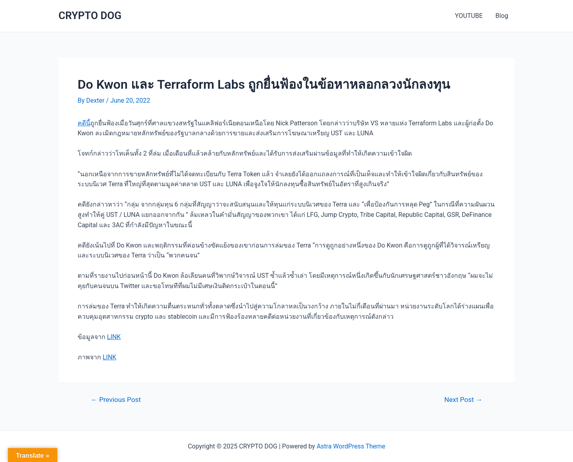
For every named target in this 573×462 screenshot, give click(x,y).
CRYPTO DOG (89, 15)
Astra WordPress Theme (351, 446)
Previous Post (116, 399)
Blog (501, 15)
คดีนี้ (84, 123)
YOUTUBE (469, 15)
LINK (114, 337)
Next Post (463, 399)
